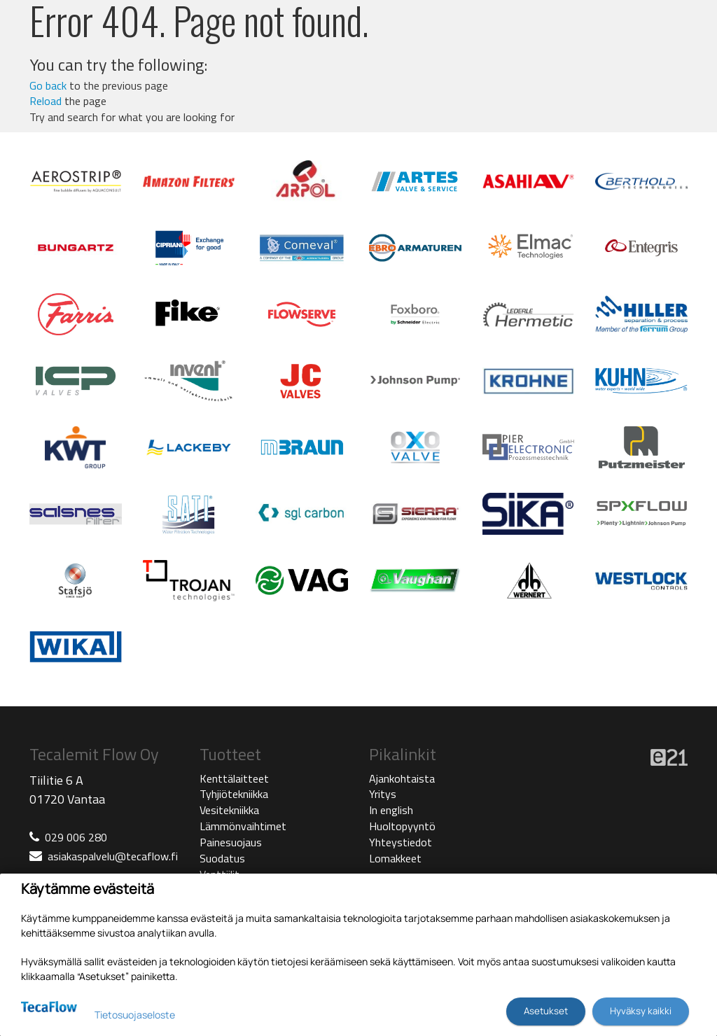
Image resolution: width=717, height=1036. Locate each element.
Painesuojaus (231, 842)
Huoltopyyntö (402, 826)
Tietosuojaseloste (135, 1014)
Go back (48, 85)
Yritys (382, 793)
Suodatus (222, 858)
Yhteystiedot (400, 842)
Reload (45, 100)
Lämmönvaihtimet (243, 826)
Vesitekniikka (229, 810)
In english (391, 810)
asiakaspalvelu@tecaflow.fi (113, 856)
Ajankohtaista (402, 778)
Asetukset (546, 1010)
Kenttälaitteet (234, 778)
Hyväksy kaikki (640, 1010)
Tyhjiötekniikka (234, 793)
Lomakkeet (395, 858)
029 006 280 (76, 837)
